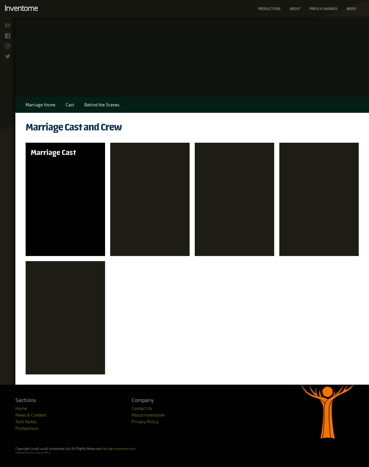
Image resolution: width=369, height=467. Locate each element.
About (295, 9)
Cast (70, 105)
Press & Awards (323, 9)
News (351, 9)
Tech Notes (26, 422)
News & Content (30, 415)
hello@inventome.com (119, 449)
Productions (269, 9)
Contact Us (141, 408)
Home (21, 408)
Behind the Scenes (101, 105)
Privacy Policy (145, 422)
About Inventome (148, 415)
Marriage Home (40, 105)
